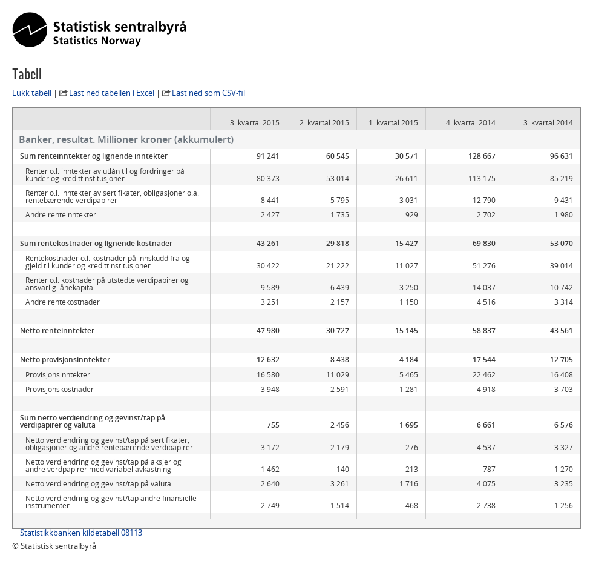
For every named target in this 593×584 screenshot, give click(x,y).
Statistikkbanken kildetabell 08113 (81, 539)
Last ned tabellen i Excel (111, 92)
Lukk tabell (31, 92)
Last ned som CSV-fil (208, 92)
